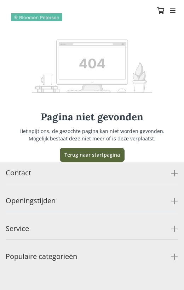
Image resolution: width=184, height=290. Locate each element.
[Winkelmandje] (160, 11)
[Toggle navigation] (172, 11)
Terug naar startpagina (92, 154)
